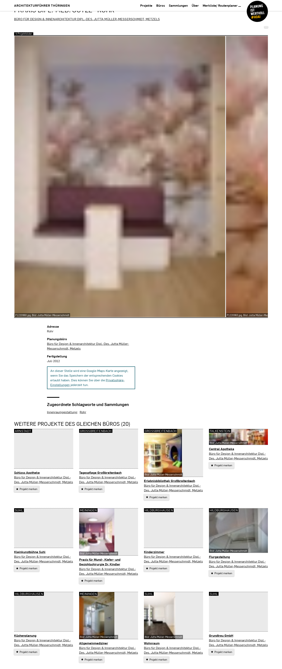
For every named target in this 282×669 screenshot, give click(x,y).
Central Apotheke (221, 449)
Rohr (83, 412)
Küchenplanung (25, 635)
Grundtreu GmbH (221, 635)
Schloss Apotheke (27, 472)
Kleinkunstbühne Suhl (29, 552)
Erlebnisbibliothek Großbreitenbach (169, 480)
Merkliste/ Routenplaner (222, 5)
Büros (160, 5)
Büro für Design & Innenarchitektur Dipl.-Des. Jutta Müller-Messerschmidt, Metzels (87, 19)
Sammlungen (178, 5)
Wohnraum (152, 643)
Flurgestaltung (219, 556)
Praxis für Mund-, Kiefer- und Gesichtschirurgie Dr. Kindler (99, 561)
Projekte (146, 5)
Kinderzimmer (154, 552)
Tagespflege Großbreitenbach (100, 472)
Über (195, 5)
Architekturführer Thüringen (42, 5)
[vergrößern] (120, 176)
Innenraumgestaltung (62, 412)
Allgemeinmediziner (93, 643)
